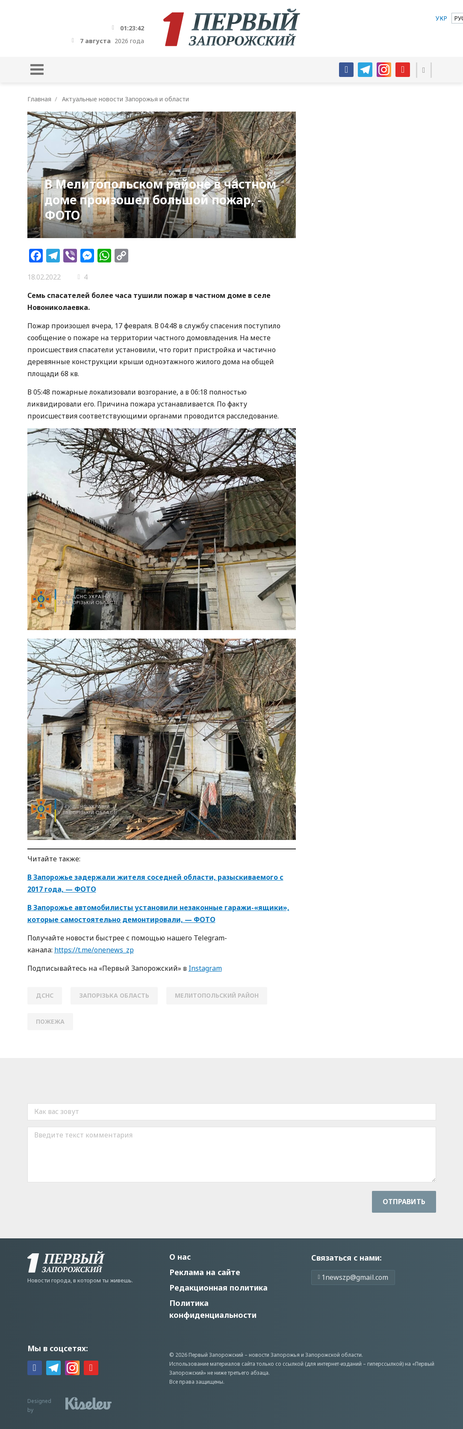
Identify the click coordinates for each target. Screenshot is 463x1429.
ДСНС (44, 995)
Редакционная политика (218, 1287)
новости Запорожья (274, 1354)
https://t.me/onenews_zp (94, 950)
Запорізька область (114, 995)
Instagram (205, 968)
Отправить (404, 1201)
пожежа (50, 1021)
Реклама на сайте (204, 1272)
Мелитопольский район (217, 995)
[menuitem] (441, 18)
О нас (180, 1257)
